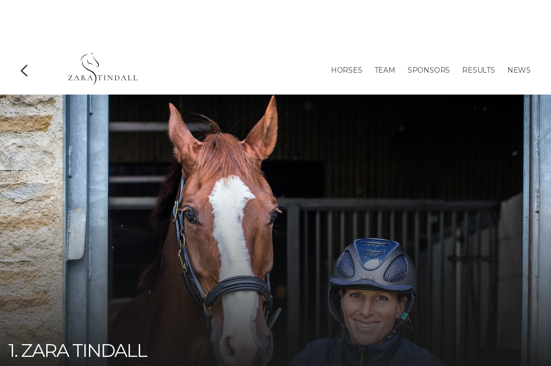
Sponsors (429, 70)
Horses (346, 70)
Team (385, 70)
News (519, 70)
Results (478, 70)
